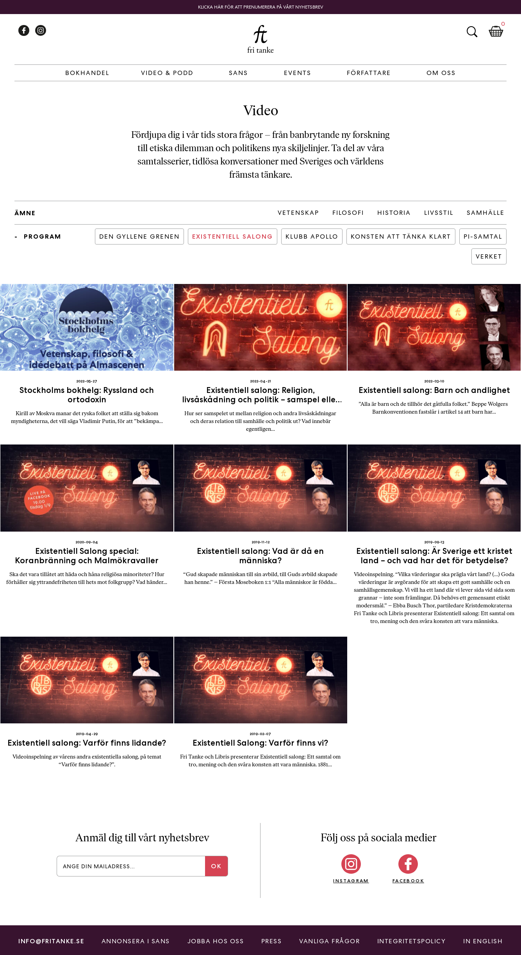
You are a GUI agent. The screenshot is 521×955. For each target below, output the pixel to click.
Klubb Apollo (311, 236)
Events (297, 73)
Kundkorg (496, 31)
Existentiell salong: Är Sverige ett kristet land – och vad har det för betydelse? (434, 555)
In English (483, 941)
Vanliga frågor (329, 941)
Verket (489, 256)
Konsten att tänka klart (401, 236)
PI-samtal (483, 236)
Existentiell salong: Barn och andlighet (434, 390)
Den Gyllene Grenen (139, 236)
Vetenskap (298, 213)
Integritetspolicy (411, 941)
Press (271, 941)
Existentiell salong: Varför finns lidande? (86, 743)
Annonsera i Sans (136, 941)
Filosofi (348, 213)
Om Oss (441, 73)
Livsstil (438, 213)
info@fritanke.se (51, 941)
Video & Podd (167, 73)
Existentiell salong (232, 236)
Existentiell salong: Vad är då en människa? (260, 555)
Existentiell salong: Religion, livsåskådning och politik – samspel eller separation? (260, 399)
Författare (369, 73)
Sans (238, 73)
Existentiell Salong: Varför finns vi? (260, 743)
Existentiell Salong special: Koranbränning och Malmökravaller (87, 555)
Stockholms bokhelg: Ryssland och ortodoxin (87, 394)
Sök (471, 31)
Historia (394, 213)
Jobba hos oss (215, 941)
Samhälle (486, 213)
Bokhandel (87, 73)
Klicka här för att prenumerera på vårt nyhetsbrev (260, 7)
